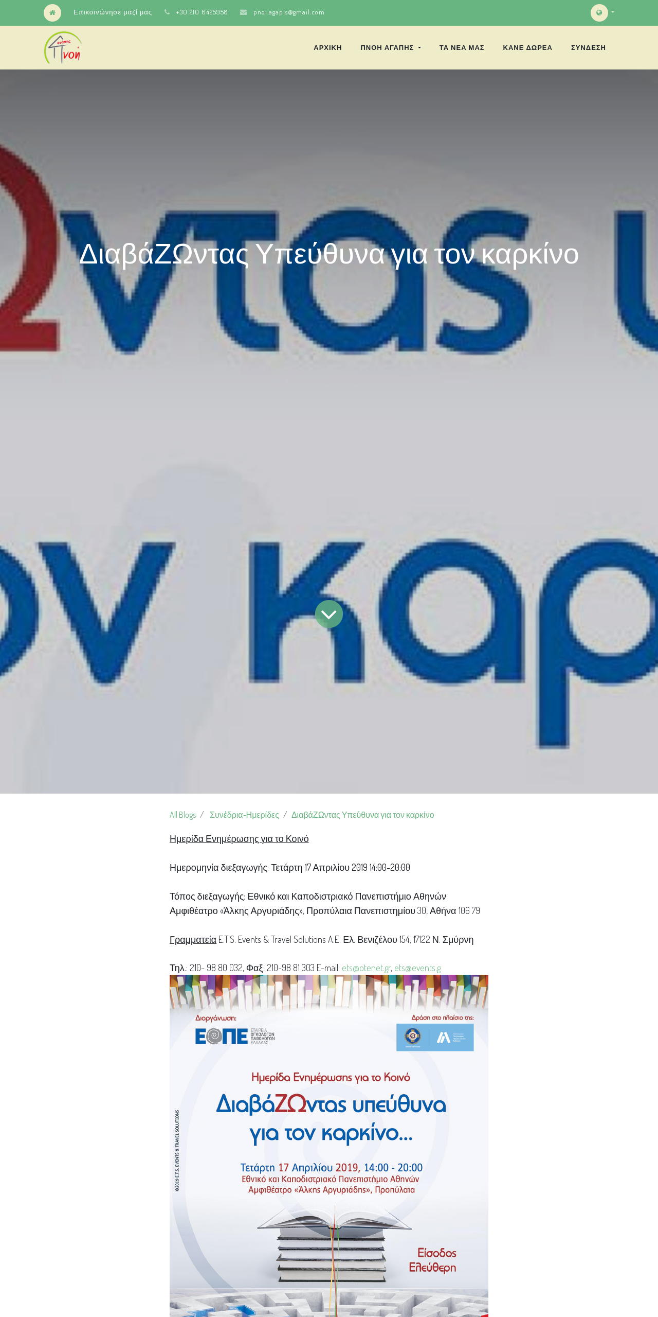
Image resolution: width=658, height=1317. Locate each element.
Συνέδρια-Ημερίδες (244, 815)
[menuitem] (327, 47)
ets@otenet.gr (366, 967)
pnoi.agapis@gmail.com (289, 12)
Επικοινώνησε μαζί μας (113, 12)
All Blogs (183, 815)
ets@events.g (417, 967)
